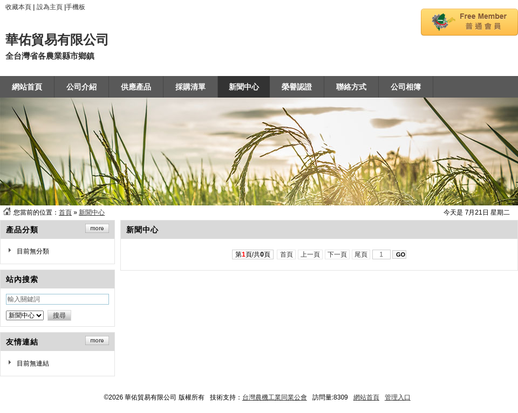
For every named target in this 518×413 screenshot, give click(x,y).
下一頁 (337, 254)
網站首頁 (366, 397)
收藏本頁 (18, 7)
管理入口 (398, 397)
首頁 (65, 212)
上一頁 (310, 254)
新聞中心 (92, 212)
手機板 (75, 7)
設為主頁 (50, 7)
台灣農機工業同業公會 (274, 397)
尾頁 (361, 254)
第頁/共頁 (252, 254)
